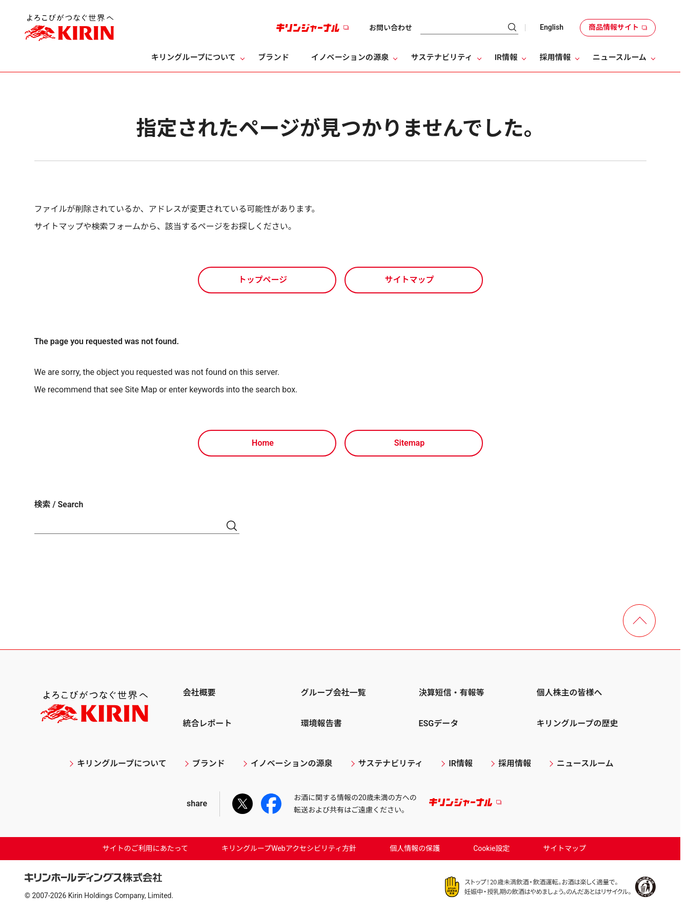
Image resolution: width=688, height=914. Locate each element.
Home (263, 443)
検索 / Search (59, 504)
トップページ (263, 280)
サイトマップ (409, 280)
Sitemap (409, 443)
